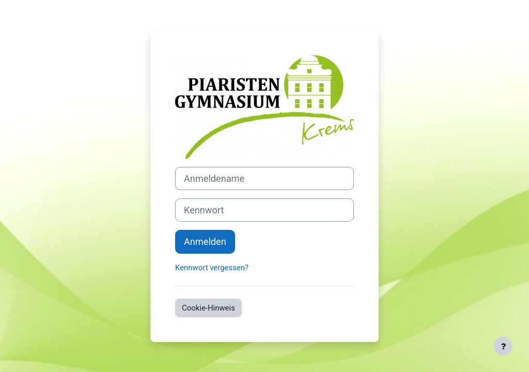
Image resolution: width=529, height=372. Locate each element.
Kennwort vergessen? (211, 267)
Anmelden (205, 241)
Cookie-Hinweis (208, 308)
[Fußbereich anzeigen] (503, 346)
